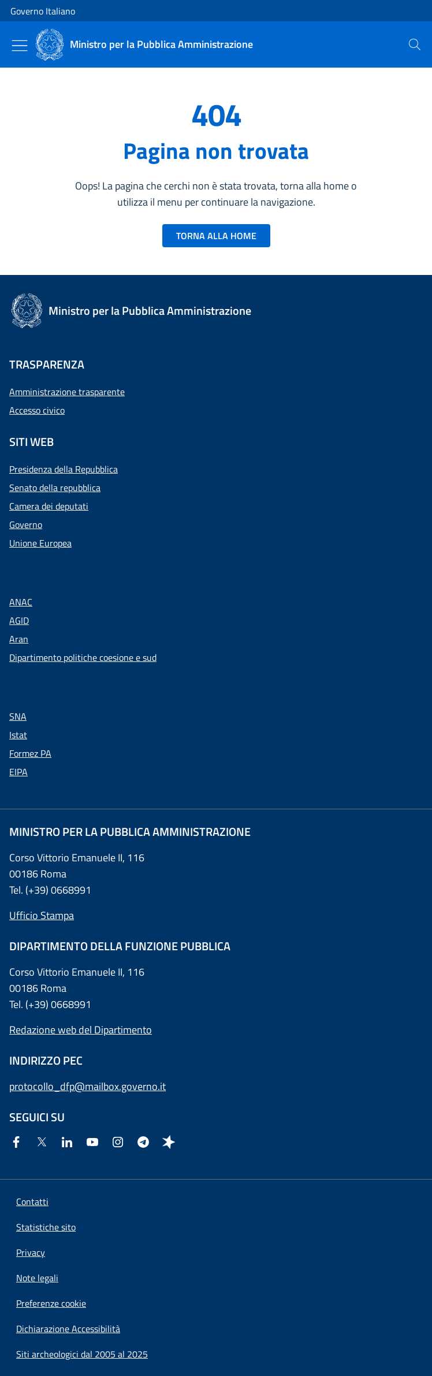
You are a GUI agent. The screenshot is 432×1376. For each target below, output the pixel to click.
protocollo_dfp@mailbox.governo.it (87, 1086)
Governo (25, 524)
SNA (18, 716)
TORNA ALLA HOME (216, 236)
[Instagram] (120, 1142)
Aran (18, 639)
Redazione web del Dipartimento (80, 1029)
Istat (18, 735)
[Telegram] (145, 1142)
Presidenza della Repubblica (63, 469)
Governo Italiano (42, 11)
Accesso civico (37, 410)
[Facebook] (18, 1142)
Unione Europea (40, 543)
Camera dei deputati (48, 506)
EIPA (18, 772)
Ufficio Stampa (41, 915)
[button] (51, 1303)
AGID (19, 620)
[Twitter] (44, 1142)
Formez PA (30, 753)
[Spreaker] (171, 1142)
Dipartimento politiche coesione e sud (83, 657)
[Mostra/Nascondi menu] (19, 45)
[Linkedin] (69, 1142)
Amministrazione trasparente (67, 392)
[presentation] (415, 44)
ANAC (20, 602)
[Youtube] (94, 1142)
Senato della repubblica (54, 487)
